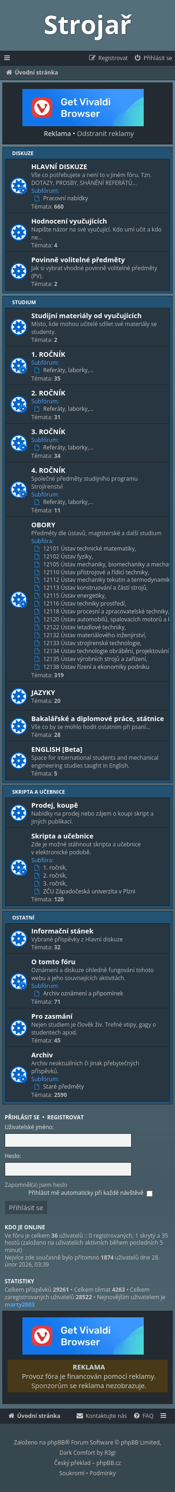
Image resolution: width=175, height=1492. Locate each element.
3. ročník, (51, 883)
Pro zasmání (52, 1016)
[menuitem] (153, 58)
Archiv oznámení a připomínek (79, 993)
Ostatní (23, 917)
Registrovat (65, 1117)
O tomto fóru (53, 961)
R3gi (110, 1453)
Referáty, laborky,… (64, 370)
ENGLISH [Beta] (56, 749)
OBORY (43, 524)
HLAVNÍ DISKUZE (59, 166)
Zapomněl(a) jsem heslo (36, 1185)
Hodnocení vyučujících (69, 220)
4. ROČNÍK (48, 470)
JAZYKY (43, 692)
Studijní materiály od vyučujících (86, 315)
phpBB (56, 1442)
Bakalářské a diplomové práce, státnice (97, 718)
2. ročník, (51, 875)
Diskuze (23, 153)
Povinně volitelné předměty (78, 259)
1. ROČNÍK (48, 354)
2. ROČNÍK (48, 392)
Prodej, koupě (54, 805)
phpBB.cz (109, 1463)
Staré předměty (60, 1086)
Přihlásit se (22, 1117)
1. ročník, (51, 868)
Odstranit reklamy (103, 133)
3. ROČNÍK (48, 431)
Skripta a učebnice (38, 791)
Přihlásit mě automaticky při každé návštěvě (90, 1193)
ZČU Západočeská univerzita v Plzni (85, 891)
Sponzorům (47, 1385)
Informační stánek (62, 930)
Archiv (42, 1054)
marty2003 (20, 1304)
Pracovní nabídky (62, 198)
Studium (24, 302)
